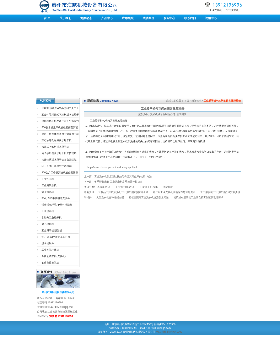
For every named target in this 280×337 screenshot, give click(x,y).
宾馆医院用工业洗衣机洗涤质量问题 (149, 197)
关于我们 (65, 18)
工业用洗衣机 (231, 10)
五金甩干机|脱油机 (52, 230)
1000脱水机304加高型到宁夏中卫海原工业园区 (58, 109)
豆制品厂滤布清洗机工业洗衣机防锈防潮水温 (123, 192)
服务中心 (169, 18)
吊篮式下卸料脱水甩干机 (55, 146)
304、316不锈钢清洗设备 (56, 198)
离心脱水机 (48, 224)
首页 (186, 100)
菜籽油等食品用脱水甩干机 (56, 140)
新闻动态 (196, 100)
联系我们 (190, 18)
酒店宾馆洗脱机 (50, 262)
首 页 (47, 18)
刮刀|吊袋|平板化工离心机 (56, 236)
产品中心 (107, 18)
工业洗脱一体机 (50, 249)
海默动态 (86, 18)
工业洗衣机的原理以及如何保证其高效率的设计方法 (123, 176)
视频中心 (211, 18)
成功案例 (148, 18)
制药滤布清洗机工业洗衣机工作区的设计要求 (198, 197)
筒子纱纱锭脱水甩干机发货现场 (59, 153)
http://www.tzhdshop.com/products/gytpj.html (112, 167)
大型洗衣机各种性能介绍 (110, 197)
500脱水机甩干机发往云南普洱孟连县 (57, 128)
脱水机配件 (48, 243)
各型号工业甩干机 (51, 217)
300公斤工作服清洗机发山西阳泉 (60, 172)
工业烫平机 (96, 120)
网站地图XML (174, 331)
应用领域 (128, 18)
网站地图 (161, 331)
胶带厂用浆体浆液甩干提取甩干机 (60, 133)
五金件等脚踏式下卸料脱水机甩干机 (58, 115)
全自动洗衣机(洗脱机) (54, 256)
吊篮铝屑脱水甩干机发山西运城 (59, 159)
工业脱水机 (48, 211)
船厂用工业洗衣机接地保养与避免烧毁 (174, 192)
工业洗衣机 (215, 10)
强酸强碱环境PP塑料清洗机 (57, 204)
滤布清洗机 (48, 191)
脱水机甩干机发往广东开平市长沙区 (58, 122)
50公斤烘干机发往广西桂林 (57, 166)
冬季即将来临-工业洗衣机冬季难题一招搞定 (118, 181)
